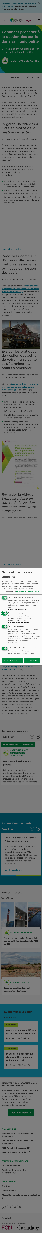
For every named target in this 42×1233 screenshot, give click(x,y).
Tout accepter (32, 660)
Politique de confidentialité (27, 591)
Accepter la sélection (12, 660)
